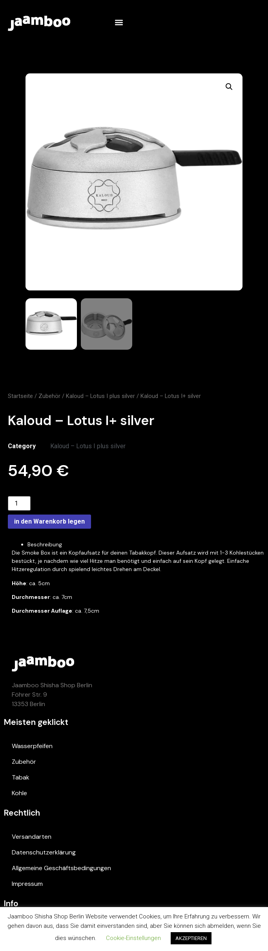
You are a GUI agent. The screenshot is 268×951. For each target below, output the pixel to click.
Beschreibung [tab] (44, 544)
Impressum (27, 884)
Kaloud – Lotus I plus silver (100, 396)
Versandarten (31, 836)
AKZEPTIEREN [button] (191, 938)
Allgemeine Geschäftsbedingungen (61, 868)
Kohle (19, 793)
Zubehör (49, 396)
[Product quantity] (19, 503)
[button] (118, 22)
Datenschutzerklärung (44, 852)
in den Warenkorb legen (49, 521)
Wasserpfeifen (32, 746)
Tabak (20, 777)
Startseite (20, 396)
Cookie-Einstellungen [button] (133, 938)
